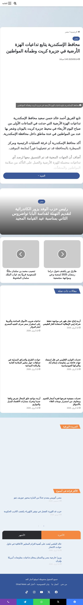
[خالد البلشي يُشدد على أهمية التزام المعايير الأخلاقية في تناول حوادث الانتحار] (72, 548)
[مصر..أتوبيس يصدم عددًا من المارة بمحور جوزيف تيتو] (72, 502)
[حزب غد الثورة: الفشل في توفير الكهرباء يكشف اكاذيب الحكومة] (72, 515)
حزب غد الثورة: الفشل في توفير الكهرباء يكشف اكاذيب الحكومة (32, 511)
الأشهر (22, 535)
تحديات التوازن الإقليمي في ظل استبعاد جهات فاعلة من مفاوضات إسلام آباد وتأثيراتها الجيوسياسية (63, 362)
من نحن (64, 584)
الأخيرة (61, 535)
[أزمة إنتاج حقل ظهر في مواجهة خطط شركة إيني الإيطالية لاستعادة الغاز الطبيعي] (62, 307)
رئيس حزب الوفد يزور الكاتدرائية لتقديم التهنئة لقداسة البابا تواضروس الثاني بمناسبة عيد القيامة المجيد (41, 213)
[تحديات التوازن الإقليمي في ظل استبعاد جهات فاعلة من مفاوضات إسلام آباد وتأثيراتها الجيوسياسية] (62, 346)
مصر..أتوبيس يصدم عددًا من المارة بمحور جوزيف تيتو (37, 497)
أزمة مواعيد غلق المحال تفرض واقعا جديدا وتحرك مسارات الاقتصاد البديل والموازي (23, 401)
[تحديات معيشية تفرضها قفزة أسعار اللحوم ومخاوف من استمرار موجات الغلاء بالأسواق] (62, 385)
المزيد (41, 175)
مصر (67, 32)
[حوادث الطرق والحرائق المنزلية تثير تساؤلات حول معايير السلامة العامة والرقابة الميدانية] (21, 346)
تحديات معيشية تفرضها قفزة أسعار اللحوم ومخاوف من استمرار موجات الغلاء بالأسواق (62, 401)
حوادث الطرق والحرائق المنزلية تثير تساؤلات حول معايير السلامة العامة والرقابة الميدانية (24, 362)
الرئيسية (75, 32)
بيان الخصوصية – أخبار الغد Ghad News (32, 584)
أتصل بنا (54, 584)
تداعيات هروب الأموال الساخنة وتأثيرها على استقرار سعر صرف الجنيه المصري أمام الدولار (22, 324)
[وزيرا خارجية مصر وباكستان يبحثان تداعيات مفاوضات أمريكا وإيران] (72, 562)
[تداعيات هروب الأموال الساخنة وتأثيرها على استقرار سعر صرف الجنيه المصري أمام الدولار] (21, 307)
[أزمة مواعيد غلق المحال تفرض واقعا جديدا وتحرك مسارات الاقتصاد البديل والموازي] (21, 385)
